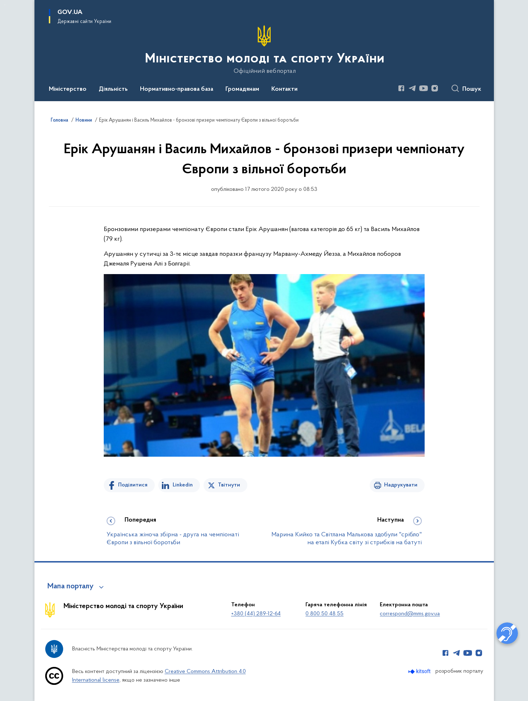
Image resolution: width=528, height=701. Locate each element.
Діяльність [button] (113, 89)
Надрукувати (400, 485)
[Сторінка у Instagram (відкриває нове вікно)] (434, 88)
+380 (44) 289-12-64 (256, 614)
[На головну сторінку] (264, 50)
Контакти (284, 89)
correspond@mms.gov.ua (410, 614)
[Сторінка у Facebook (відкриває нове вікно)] (401, 88)
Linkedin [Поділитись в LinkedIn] (183, 485)
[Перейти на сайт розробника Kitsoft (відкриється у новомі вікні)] (420, 671)
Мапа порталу (70, 587)
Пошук (471, 89)
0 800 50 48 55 (324, 614)
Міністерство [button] (68, 89)
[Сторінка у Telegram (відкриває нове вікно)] (412, 88)
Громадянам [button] (242, 89)
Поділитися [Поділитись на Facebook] (133, 485)
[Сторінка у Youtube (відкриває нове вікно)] (423, 88)
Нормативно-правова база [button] (176, 89)
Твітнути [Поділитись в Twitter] (229, 485)
